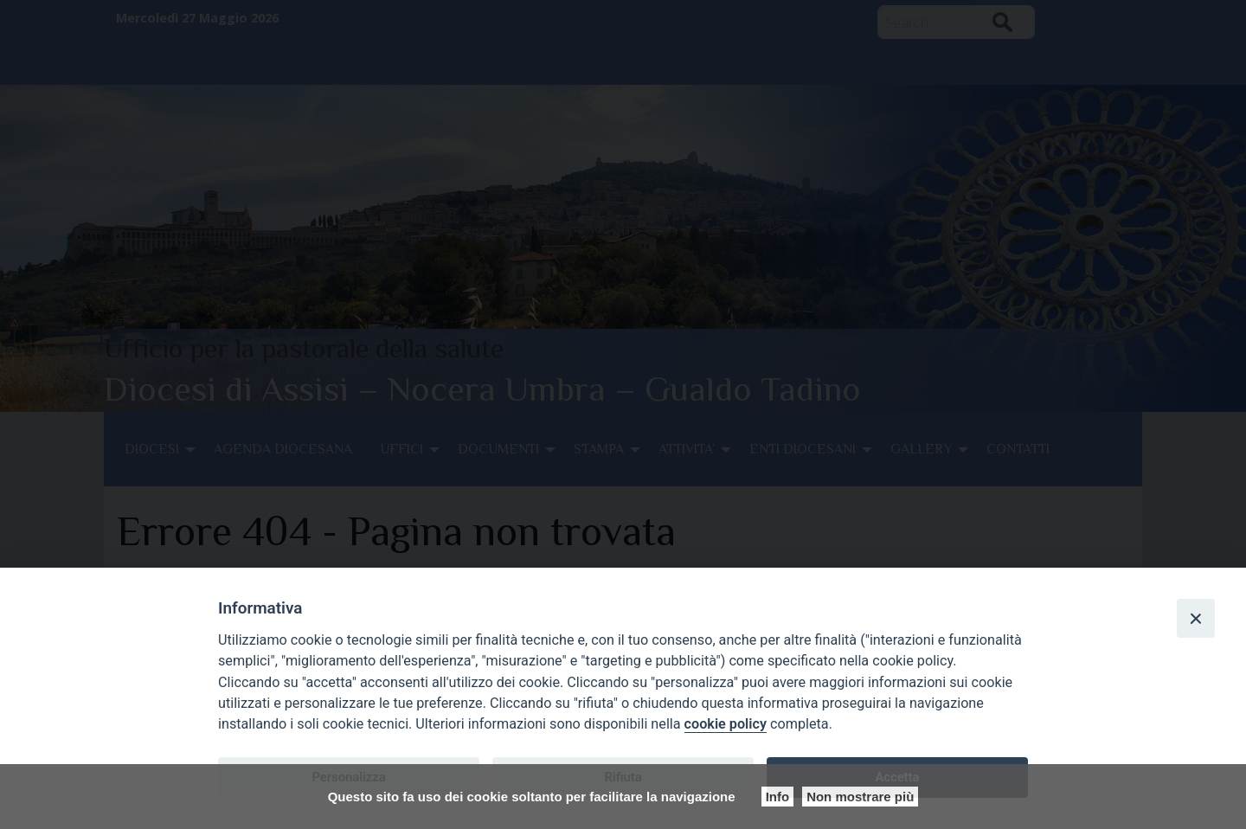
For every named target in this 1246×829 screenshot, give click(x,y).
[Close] (1196, 618)
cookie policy (725, 724)
